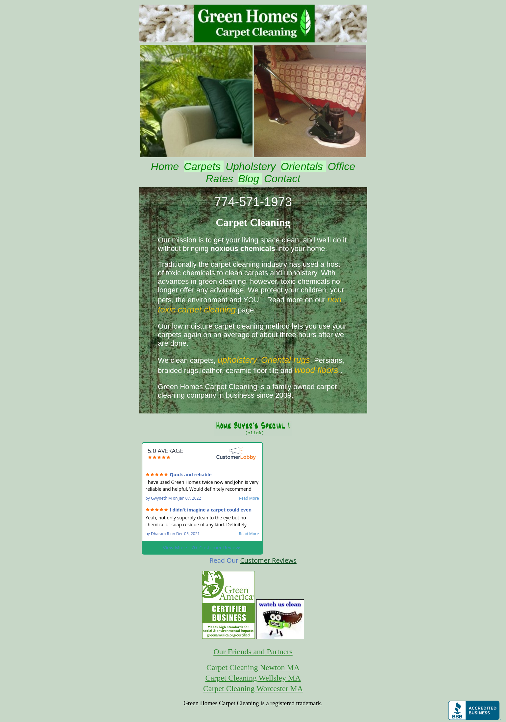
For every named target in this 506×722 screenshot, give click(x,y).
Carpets (204, 166)
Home (166, 166)
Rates (221, 179)
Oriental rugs (285, 360)
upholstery (237, 360)
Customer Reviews (268, 560)
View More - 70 (202, 547)
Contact (282, 179)
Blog (250, 179)
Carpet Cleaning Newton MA (253, 667)
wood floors (316, 370)
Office (341, 166)
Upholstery (252, 166)
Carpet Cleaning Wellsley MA (253, 678)
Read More (249, 498)
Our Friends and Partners (253, 651)
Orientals (303, 166)
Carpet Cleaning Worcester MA (253, 688)
